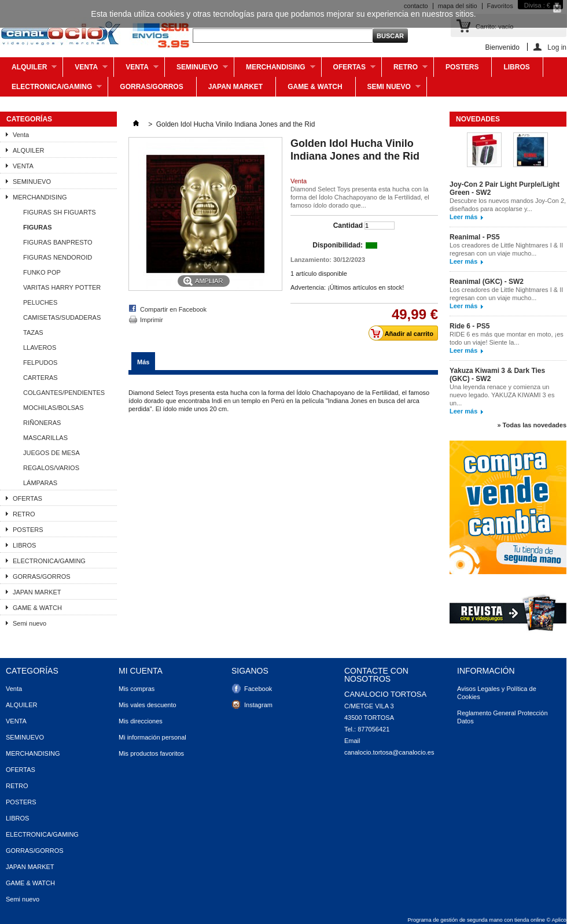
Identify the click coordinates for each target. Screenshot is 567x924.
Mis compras (136, 688)
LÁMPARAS (40, 482)
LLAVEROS (39, 347)
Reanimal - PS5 (475, 237)
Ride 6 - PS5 (469, 326)
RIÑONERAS (42, 422)
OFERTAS (348, 70)
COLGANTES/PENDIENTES (64, 392)
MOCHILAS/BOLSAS (53, 407)
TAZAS (33, 332)
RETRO (405, 70)
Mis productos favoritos (151, 753)
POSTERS (462, 67)
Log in (556, 47)
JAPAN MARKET (235, 87)
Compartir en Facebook (173, 309)
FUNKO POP (42, 272)
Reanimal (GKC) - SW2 (487, 282)
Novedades (478, 119)
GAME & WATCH (315, 87)
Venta (85, 70)
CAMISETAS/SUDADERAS (62, 317)
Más (143, 361)
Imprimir (151, 319)
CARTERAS (40, 377)
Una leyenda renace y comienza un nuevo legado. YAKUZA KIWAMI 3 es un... (502, 394)
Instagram (258, 704)
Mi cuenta (141, 670)
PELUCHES (40, 302)
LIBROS (516, 67)
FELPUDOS (40, 362)
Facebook (258, 688)
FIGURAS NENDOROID (57, 257)
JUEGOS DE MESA (51, 452)
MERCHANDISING (274, 70)
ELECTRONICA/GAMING (51, 90)
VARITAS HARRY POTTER (62, 287)
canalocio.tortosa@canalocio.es (389, 752)
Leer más (463, 216)
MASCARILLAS (45, 437)
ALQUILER (28, 70)
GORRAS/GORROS (151, 87)
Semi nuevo (388, 90)
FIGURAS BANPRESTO (58, 242)
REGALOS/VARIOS (51, 467)
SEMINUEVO (196, 70)
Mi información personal (152, 737)
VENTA (136, 70)
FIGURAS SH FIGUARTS (59, 212)
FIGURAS (37, 227)
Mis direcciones (141, 721)
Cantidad (348, 225)
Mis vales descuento (147, 704)
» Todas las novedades (531, 425)
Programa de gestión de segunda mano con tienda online (476, 920)
